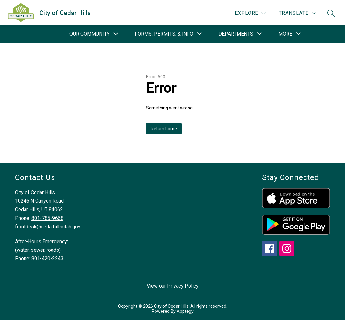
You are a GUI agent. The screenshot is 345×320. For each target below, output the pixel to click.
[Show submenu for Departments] (235, 34)
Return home (164, 128)
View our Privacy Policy (173, 286)
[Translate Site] (297, 13)
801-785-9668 (47, 218)
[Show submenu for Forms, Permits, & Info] (164, 34)
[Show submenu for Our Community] (89, 34)
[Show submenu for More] (285, 34)
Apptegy (185, 311)
